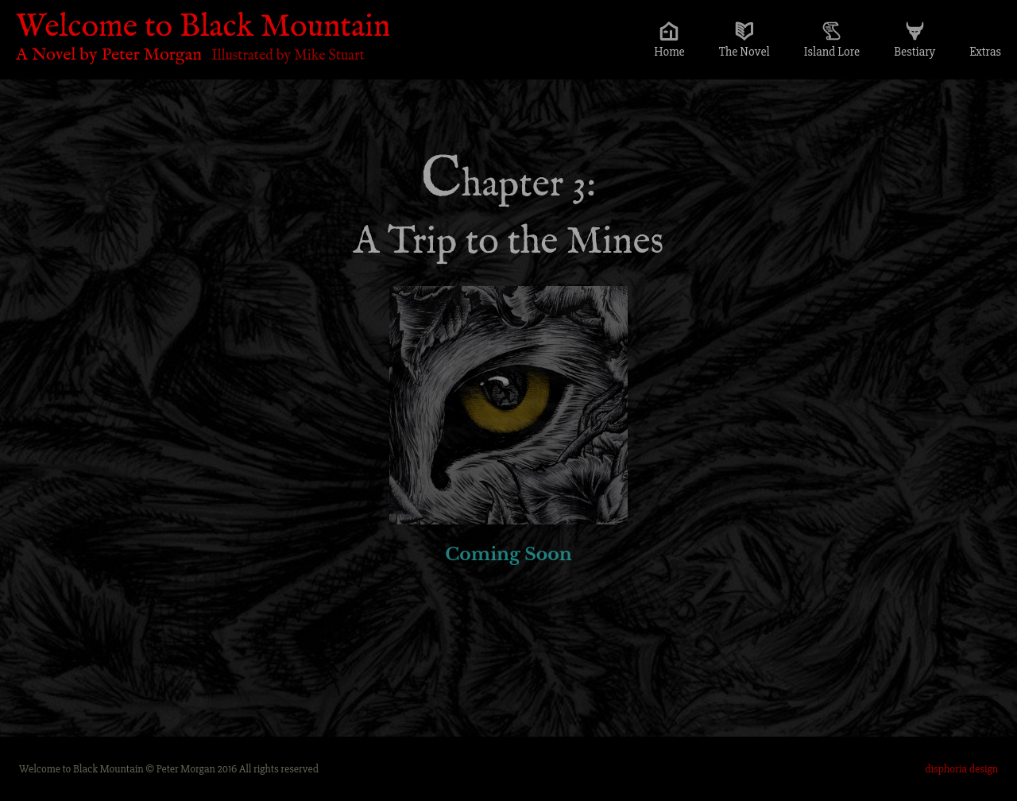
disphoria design (961, 769)
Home (669, 52)
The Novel (744, 52)
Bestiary (914, 52)
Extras (985, 52)
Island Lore (832, 52)
